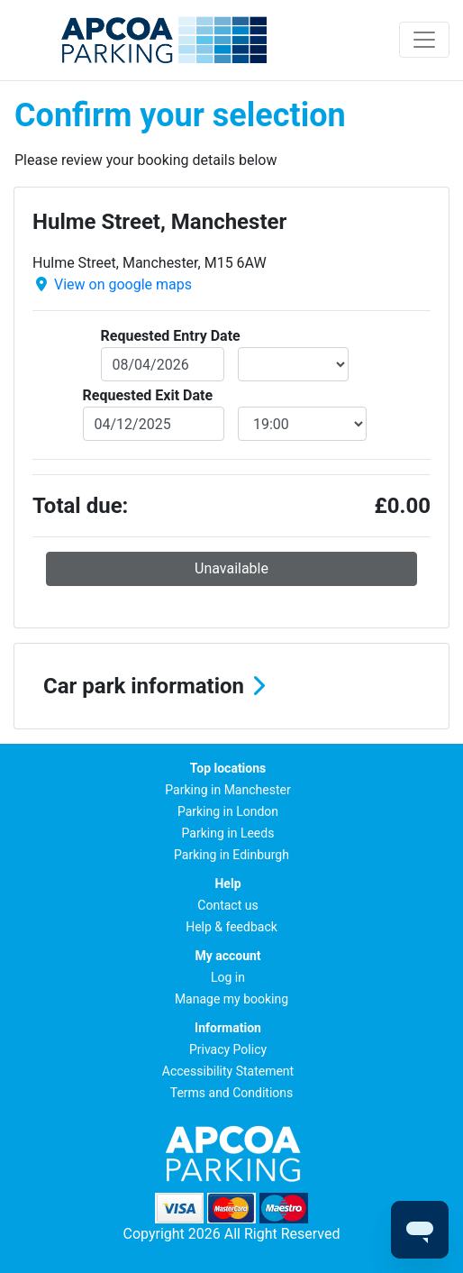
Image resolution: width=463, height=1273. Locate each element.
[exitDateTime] (302, 424)
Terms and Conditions (232, 1092)
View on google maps (123, 284)
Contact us (227, 905)
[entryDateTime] (293, 364)
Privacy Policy (228, 1049)
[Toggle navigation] (424, 40)
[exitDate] (154, 424)
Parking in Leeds (228, 833)
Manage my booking (231, 999)
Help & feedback (231, 927)
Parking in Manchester (227, 790)
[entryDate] (163, 364)
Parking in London (227, 811)
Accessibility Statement (228, 1071)
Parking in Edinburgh (231, 854)
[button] (231, 686)
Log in (228, 977)
